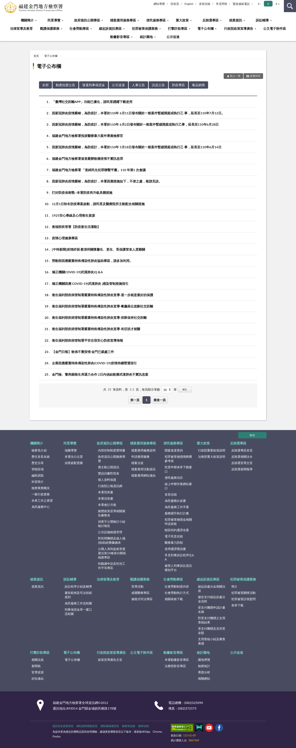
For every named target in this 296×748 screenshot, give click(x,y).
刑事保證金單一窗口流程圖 (78, 612)
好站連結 (38, 678)
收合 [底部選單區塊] (252, 435)
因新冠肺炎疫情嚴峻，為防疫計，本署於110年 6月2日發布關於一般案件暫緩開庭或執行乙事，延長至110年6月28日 (135, 124)
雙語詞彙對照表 (108, 473)
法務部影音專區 (175, 666)
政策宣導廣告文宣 (110, 659)
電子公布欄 (205, 28)
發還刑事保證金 (93, 85)
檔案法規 (137, 463)
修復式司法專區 (142, 599)
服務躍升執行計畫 (177, 513)
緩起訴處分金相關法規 (211, 588)
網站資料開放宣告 (87, 726)
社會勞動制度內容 (177, 586)
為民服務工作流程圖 (78, 603)
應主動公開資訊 (108, 467)
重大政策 (182, 20)
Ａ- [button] (259, 3)
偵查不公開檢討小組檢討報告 (111, 524)
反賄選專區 (210, 20)
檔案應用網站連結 (143, 475)
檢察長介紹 (39, 450)
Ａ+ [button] (277, 3)
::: (3, 3)
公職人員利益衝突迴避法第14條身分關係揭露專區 (112, 553)
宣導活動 (137, 586)
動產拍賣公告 (65, 85)
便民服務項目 (174, 477)
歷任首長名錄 (41, 456)
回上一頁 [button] (235, 75)
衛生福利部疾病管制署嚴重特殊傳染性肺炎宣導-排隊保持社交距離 (99, 317)
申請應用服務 (140, 456)
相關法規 (38, 659)
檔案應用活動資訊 (143, 469)
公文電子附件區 (274, 28)
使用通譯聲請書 (175, 549)
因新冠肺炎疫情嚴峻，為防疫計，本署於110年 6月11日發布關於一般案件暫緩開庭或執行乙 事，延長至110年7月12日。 (138, 113)
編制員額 (38, 475)
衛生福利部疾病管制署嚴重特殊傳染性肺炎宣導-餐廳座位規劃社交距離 (102, 306)
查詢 (290, 6)
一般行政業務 (41, 494)
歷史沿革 (38, 463)
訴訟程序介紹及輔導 (78, 586)
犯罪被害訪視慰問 (243, 599)
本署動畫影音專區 (177, 659)
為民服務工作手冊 (177, 507)
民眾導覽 (53, 20)
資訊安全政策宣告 (63, 726)
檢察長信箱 (128, 726)
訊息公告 (158, 85)
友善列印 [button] (255, 75)
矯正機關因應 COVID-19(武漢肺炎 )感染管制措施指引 (90, 283)
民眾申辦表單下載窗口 (178, 469)
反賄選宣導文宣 (242, 463)
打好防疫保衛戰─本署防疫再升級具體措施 (82, 192)
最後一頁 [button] (160, 400)
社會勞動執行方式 (177, 592)
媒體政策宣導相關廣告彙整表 (111, 513)
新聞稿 (36, 666)
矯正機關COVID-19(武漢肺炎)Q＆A (77, 272)
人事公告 (138, 85)
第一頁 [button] (134, 400)
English (188, 3)
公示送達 (172, 37)
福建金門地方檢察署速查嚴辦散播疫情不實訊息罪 (87, 158)
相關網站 (204, 678)
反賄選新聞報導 (242, 469)
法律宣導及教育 (21, 28)
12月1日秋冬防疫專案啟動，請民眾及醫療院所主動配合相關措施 (98, 203)
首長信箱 (204, 3)
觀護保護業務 (49, 28)
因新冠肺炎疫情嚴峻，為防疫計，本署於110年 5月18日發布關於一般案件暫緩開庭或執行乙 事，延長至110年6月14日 (136, 147)
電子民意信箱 (174, 536)
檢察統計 (204, 666)
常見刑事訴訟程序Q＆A (179, 557)
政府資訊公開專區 (87, 20)
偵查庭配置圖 (74, 463)
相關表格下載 (174, 599)
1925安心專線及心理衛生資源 (73, 215)
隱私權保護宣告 (110, 726)
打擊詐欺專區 (177, 28)
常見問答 (221, 3)
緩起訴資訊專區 (110, 28)
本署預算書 (105, 492)
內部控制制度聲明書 (111, 450)
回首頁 (175, 3)
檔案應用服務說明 (143, 450)
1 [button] (146, 400)
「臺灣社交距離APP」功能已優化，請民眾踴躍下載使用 (92, 101)
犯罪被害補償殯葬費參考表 (178, 459)
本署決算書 (105, 498)
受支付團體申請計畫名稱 (211, 609)
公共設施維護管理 (110, 532)
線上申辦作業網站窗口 (178, 486)
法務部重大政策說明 (211, 456)
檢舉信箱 (143, 726)
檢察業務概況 (41, 488)
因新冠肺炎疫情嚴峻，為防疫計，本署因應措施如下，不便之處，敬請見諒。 (107, 181)
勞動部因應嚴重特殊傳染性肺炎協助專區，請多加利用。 (92, 260)
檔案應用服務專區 (123, 20)
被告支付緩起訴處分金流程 (211, 599)
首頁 (36, 55)
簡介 (234, 586)
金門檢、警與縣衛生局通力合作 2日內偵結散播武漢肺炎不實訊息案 (100, 374)
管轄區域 (38, 469)
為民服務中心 (41, 507)
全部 (45, 85)
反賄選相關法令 (242, 456)
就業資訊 (235, 20)
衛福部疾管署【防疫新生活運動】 (76, 226)
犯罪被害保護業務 (145, 28)
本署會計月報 (107, 504)
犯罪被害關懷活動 (243, 592)
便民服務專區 (156, 20)
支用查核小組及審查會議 (211, 641)
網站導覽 (159, 3)
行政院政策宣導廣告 (238, 28)
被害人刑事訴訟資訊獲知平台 (178, 568)
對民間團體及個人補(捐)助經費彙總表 (111, 540)
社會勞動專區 (79, 28)
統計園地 (146, 37)
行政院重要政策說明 (211, 450)
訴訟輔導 (262, 20)
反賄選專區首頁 (242, 450)
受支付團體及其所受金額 (211, 631)
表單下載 (237, 605)
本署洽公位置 (74, 456)
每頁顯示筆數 (151, 389)
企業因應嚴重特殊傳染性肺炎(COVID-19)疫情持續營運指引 (94, 363)
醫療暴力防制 (174, 542)
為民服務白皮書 (175, 500)
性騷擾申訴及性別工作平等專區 (111, 566)
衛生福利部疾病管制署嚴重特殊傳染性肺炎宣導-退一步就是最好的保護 (102, 294)
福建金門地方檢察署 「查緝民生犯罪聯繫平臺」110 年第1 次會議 (99, 169)
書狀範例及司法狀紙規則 (78, 595)
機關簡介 (27, 20)
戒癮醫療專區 (140, 592)
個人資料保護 (107, 479)
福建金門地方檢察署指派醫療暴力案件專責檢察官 (87, 135)
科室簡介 (38, 481)
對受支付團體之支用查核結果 (211, 620)
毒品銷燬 (198, 85)
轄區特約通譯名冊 (177, 530)
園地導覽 (204, 659)
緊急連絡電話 (241, 3)
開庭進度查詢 (174, 450)
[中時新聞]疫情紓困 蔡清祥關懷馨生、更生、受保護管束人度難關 (98, 249)
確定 (184, 389)
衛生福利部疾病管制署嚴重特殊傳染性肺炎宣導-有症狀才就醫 (96, 328)
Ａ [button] (268, 3)
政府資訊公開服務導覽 (111, 459)
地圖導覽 (71, 450)
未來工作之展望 (42, 500)
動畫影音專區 (120, 37)
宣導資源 (38, 672)
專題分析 (204, 672)
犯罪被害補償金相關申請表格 (178, 522)
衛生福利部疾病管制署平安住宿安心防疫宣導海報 (87, 340)
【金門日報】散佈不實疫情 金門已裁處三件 (83, 351)
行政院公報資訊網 (110, 486)
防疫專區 (178, 85)
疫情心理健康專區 (65, 238)
